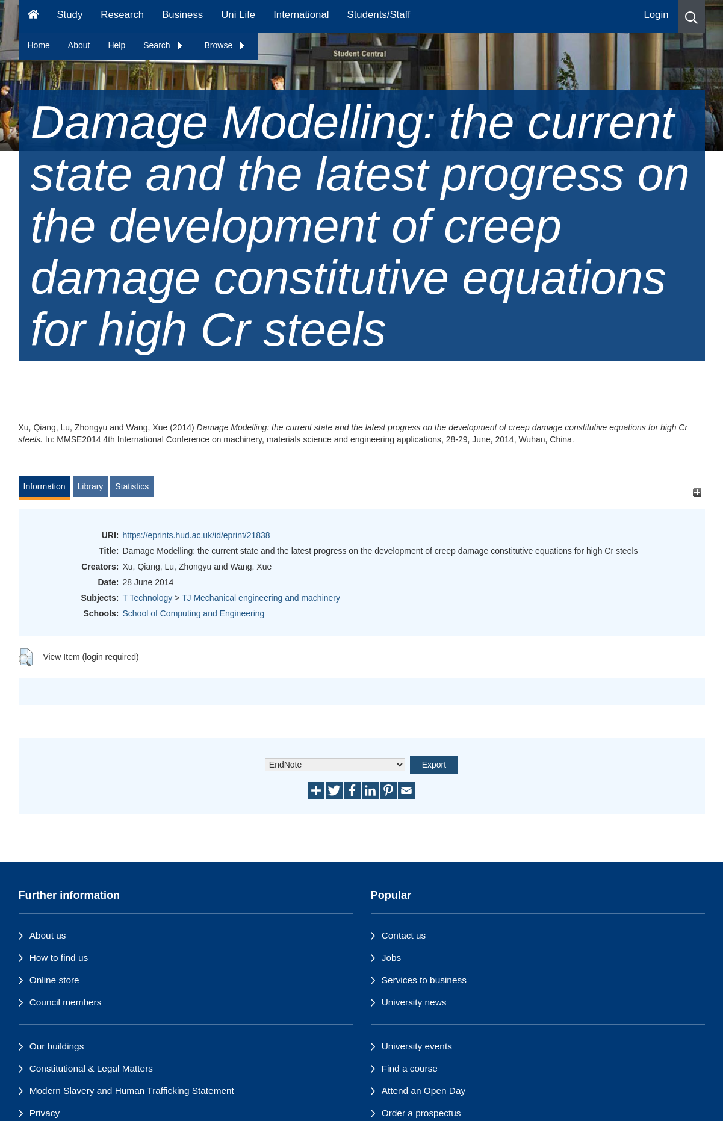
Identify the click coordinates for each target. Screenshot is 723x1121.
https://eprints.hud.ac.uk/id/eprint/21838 (196, 535)
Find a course (410, 1068)
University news (414, 1002)
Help (116, 45)
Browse (225, 45)
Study (69, 14)
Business (182, 14)
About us (47, 935)
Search (163, 45)
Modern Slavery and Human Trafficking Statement (131, 1090)
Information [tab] (44, 486)
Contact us (404, 935)
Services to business (424, 980)
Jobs (392, 957)
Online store (54, 980)
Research (122, 14)
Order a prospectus (421, 1113)
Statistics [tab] (132, 486)
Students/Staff (379, 14)
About (79, 45)
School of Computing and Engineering (194, 613)
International (301, 14)
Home (39, 45)
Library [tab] (91, 486)
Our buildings (56, 1046)
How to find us (58, 957)
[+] (697, 492)
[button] (691, 16)
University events (417, 1046)
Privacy (44, 1113)
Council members (65, 1002)
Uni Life (238, 14)
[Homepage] (33, 16)
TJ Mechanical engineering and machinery (261, 598)
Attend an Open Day (423, 1090)
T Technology (148, 598)
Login (656, 14)
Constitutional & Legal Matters (91, 1068)
